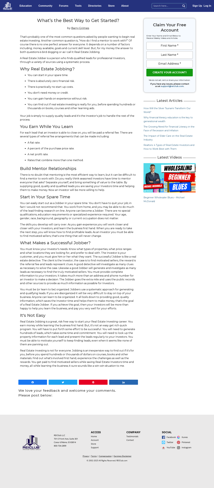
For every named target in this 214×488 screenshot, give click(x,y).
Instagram (186, 447)
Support (95, 447)
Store (112, 5)
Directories (95, 5)
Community (46, 5)
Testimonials (132, 436)
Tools (79, 5)
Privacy (86, 456)
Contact (130, 440)
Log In (207, 5)
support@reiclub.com (172, 86)
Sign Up (197, 5)
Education (26, 5)
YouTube (171, 447)
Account (95, 440)
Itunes (185, 437)
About (125, 5)
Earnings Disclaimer (122, 456)
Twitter (170, 442)
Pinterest (186, 442)
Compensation (105, 456)
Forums (64, 5)
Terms (94, 456)
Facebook (171, 437)
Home (94, 436)
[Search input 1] (166, 5)
